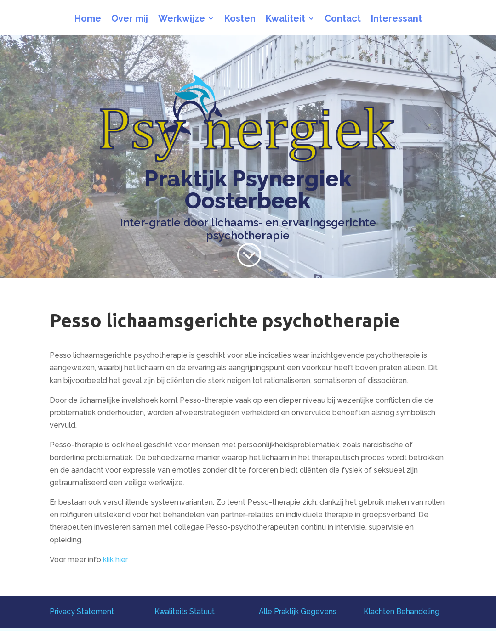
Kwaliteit (285, 19)
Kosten (240, 19)
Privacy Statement (82, 611)
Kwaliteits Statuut (184, 611)
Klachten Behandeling (401, 611)
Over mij (129, 19)
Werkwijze (181, 19)
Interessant (396, 19)
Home (87, 19)
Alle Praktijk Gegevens (297, 611)
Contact (343, 19)
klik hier (115, 559)
